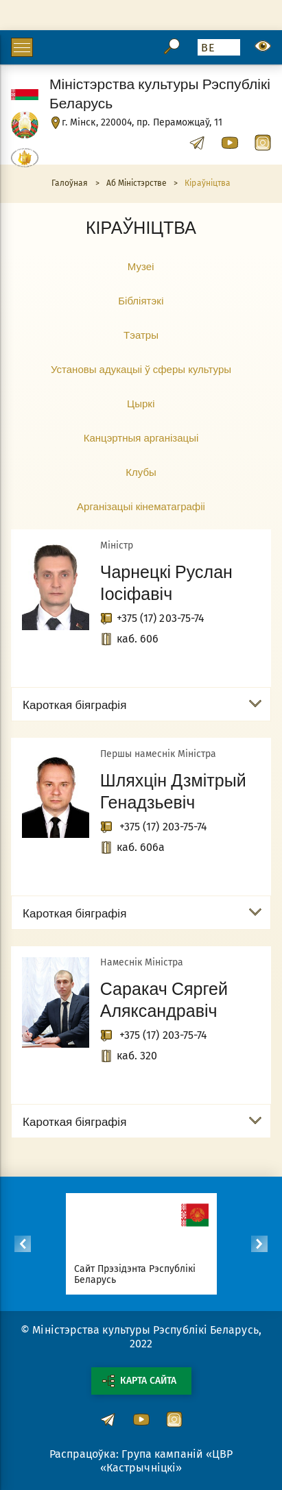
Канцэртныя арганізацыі (141, 437)
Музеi (141, 266)
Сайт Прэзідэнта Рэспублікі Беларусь (135, 1274)
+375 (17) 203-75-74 (161, 618)
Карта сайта (139, 1381)
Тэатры (141, 334)
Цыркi (141, 403)
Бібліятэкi (141, 300)
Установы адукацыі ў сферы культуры (141, 369)
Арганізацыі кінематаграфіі (141, 506)
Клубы (141, 472)
